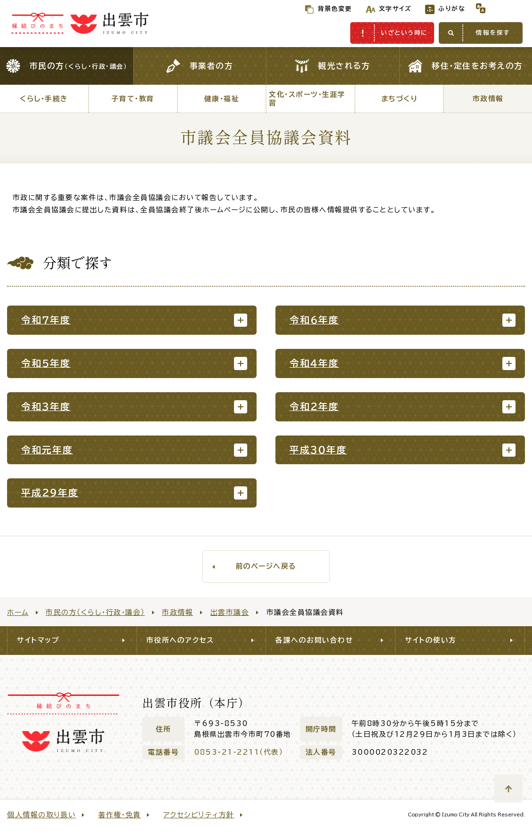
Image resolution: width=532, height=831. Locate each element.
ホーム (18, 612)
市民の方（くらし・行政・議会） (95, 612)
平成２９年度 (50, 492)
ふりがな (432, 9)
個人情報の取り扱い (41, 814)
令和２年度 (314, 406)
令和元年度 (47, 449)
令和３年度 (46, 406)
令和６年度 (314, 319)
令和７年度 (46, 319)
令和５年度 (46, 363)
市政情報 (177, 612)
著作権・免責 (119, 814)
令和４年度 (314, 363)
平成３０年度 (318, 449)
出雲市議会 (230, 612)
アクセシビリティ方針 (198, 814)
